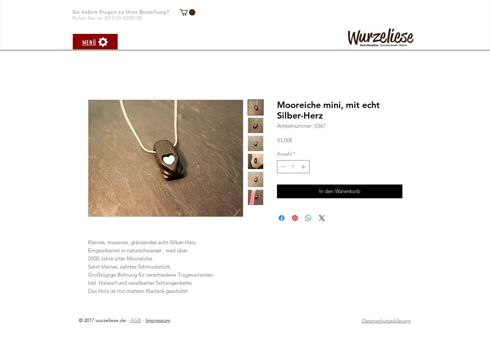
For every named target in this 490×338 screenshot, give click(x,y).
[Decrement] (282, 167)
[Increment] (304, 167)
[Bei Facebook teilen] (281, 218)
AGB (135, 320)
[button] (187, 12)
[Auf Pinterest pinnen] (295, 218)
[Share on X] (322, 218)
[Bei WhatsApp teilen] (308, 218)
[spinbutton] (293, 167)
